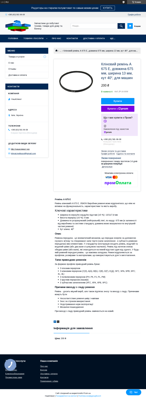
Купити (118, 101)
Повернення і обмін (49, 381)
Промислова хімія (13, 377)
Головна (13, 38)
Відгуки (43, 370)
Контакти (72, 38)
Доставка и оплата (17, 75)
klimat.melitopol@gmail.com (23, 153)
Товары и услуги (16, 57)
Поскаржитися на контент (66, 396)
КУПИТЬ (107, 8)
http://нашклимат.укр (20, 149)
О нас (11, 63)
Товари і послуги (33, 38)
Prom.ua (87, 393)
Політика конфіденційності (89, 396)
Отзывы (12, 69)
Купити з (117, 108)
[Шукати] (121, 26)
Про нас (56, 38)
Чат (134, 392)
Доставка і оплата (94, 38)
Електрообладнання (14, 374)
